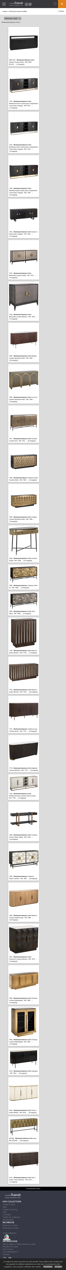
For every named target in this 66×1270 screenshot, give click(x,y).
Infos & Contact (8, 1249)
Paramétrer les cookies (10, 1246)
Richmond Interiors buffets (18, 11)
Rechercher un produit (10, 1225)
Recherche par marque (10, 1228)
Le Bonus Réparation (10, 1233)
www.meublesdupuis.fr (10, 1251)
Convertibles (7, 1214)
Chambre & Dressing (10, 1209)
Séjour (5, 11)
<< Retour (61, 11)
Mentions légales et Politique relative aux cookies (19, 1244)
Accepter (58, 1267)
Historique (6, 1254)
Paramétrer (48, 1267)
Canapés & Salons (9, 1204)
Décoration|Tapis (8, 1219)
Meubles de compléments (11, 1217)
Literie (5, 1212)
